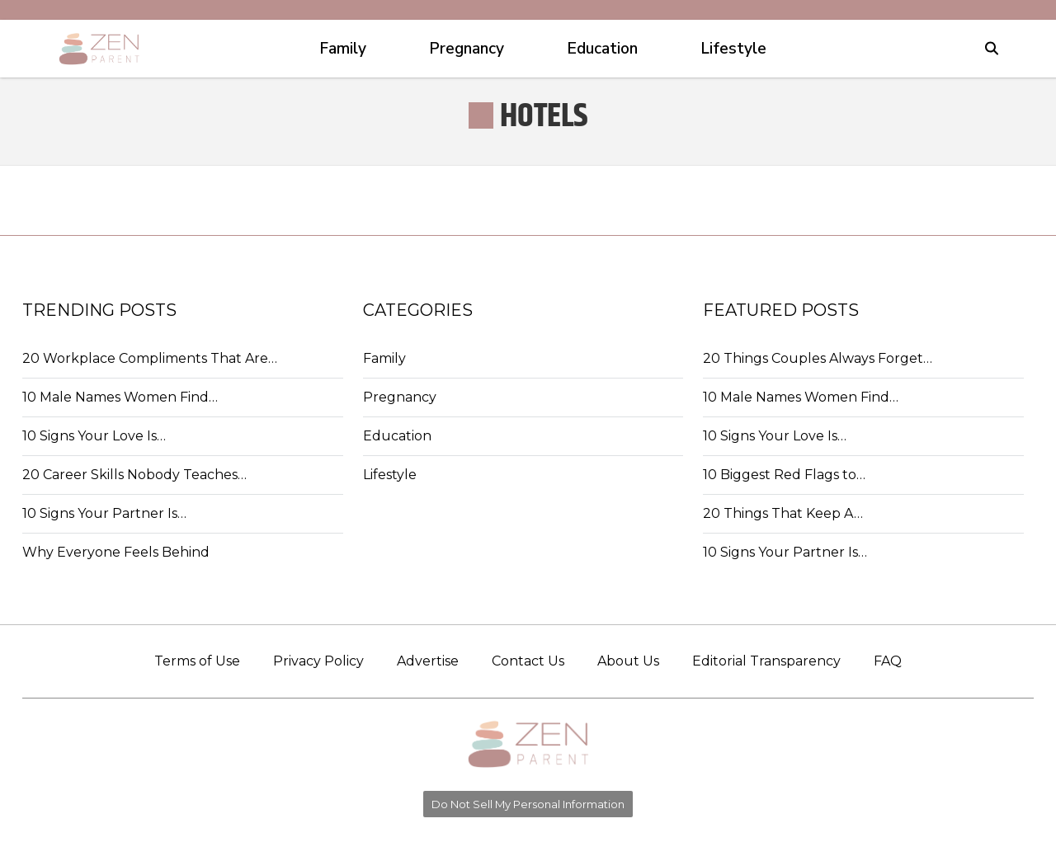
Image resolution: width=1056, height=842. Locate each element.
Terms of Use (197, 661)
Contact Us (528, 661)
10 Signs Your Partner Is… (104, 513)
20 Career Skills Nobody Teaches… (134, 474)
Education (397, 436)
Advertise (428, 661)
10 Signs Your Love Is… (94, 436)
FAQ (888, 661)
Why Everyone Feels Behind (116, 552)
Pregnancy (399, 397)
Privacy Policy (318, 661)
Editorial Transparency (766, 661)
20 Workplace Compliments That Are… (149, 358)
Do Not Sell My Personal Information (528, 804)
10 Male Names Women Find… (120, 397)
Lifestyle (390, 474)
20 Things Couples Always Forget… (817, 358)
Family (384, 358)
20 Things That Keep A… (783, 513)
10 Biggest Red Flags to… (784, 474)
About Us (628, 661)
